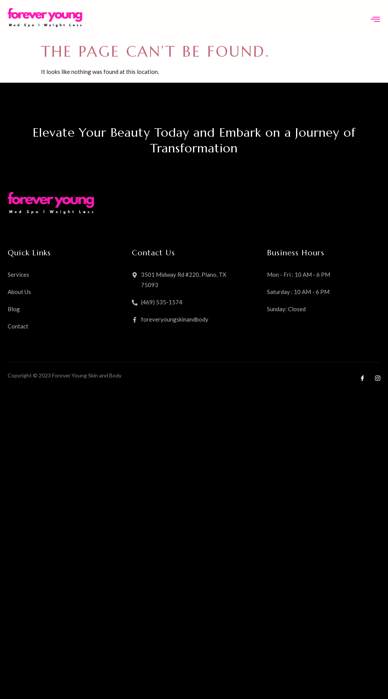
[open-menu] (375, 20)
